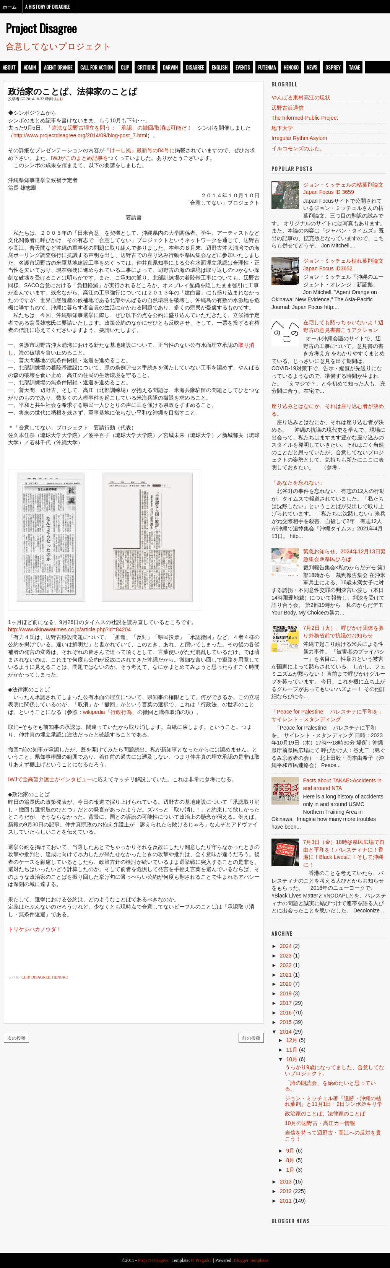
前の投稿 (251, 1037)
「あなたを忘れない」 (298, 483)
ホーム (9, 6)
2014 (286, 1032)
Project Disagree (41, 28)
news (312, 67)
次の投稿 (16, 1037)
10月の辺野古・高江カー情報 (320, 1123)
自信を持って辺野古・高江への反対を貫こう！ (333, 1135)
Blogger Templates (251, 1260)
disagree (195, 67)
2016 (286, 1013)
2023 (286, 956)
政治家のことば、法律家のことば (72, 91)
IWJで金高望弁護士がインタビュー (50, 779)
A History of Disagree (47, 6)
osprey (333, 67)
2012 (286, 1191)
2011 (286, 1201)
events (243, 67)
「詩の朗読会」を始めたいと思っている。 (330, 1086)
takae (354, 67)
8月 (290, 1160)
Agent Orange (58, 67)
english (219, 67)
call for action (96, 67)
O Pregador (201, 1260)
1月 (290, 1170)
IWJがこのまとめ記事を (79, 158)
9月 (290, 1151)
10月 (291, 1059)
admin (30, 67)
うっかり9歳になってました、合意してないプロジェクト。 (334, 1070)
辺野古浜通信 (287, 108)
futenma (267, 67)
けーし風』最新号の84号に (142, 150)
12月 (291, 1040)
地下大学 (282, 128)
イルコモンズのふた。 (298, 148)
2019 (286, 993)
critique (146, 67)
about (9, 67)
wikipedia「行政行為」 (110, 712)
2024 (286, 946)
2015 (286, 1022)
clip (125, 67)
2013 (286, 1182)
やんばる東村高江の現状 (300, 97)
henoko (291, 67)
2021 (286, 975)
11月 (291, 1050)
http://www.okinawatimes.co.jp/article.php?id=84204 (69, 629)
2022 (286, 965)
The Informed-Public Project (304, 118)
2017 (286, 1003)
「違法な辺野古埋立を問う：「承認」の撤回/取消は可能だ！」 (122, 128)
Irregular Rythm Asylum (299, 138)
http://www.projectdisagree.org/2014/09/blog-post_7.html (80, 135)
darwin (170, 67)
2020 (286, 984)
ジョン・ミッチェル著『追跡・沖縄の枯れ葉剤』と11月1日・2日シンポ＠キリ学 (333, 1101)
